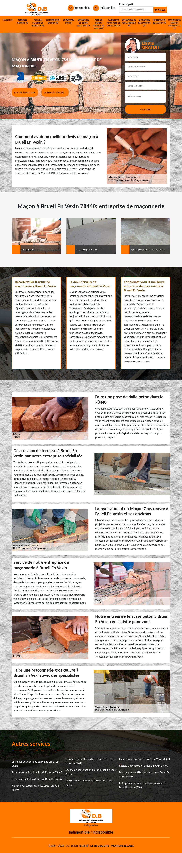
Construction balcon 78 (53, 21)
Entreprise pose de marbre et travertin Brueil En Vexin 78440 (90, 761)
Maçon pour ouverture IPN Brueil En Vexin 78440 (88, 782)
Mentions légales (122, 845)
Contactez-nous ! (55, 92)
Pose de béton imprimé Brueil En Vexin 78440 (37, 772)
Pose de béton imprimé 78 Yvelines (98, 24)
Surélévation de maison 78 (159, 21)
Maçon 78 (8, 20)
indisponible (79, 8)
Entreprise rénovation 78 (144, 23)
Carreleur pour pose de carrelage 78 (113, 23)
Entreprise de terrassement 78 (129, 23)
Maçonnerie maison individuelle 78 (174, 24)
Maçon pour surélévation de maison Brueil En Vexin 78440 (144, 774)
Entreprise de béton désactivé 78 (83, 23)
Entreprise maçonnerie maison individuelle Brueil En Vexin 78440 (142, 785)
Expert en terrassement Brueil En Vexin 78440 (144, 759)
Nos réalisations (24, 92)
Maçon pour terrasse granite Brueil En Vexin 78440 (36, 787)
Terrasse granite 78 (22, 21)
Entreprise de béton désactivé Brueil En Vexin (37, 779)
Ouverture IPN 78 (68, 21)
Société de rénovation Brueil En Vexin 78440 (143, 765)
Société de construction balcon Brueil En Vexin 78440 (90, 772)
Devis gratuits (99, 845)
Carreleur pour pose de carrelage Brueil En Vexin (35, 763)
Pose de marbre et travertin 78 (37, 23)
